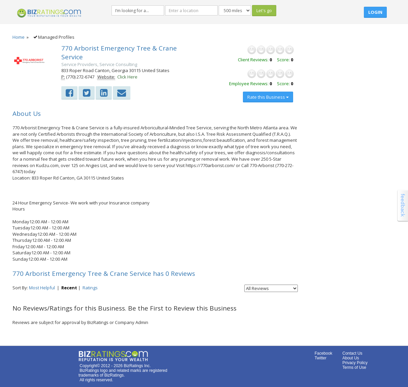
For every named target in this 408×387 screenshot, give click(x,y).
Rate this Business (268, 97)
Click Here (127, 77)
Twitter (320, 358)
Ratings (90, 288)
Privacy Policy (355, 362)
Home (18, 37)
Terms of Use (354, 367)
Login (375, 12)
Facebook (324, 353)
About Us (350, 358)
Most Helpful (42, 288)
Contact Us (352, 353)
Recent (69, 288)
